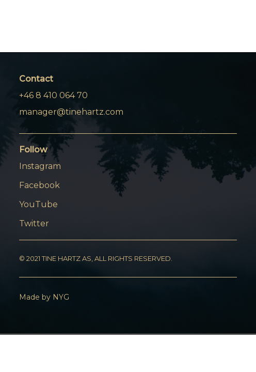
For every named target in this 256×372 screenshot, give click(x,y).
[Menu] (223, 30)
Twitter (34, 223)
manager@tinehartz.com (71, 112)
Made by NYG (44, 297)
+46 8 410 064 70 (53, 95)
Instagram (40, 166)
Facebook (39, 185)
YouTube (38, 204)
